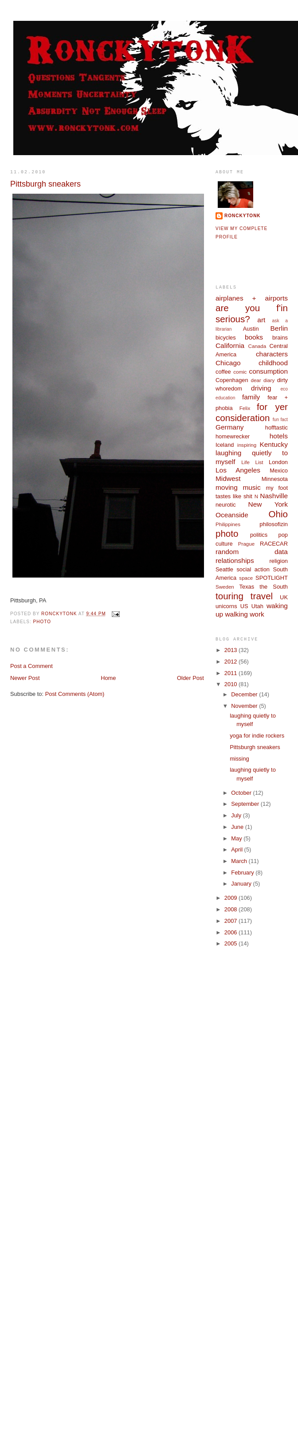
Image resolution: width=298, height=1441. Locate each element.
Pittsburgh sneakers (255, 747)
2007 (231, 921)
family (251, 397)
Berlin (279, 328)
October (242, 792)
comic (240, 372)
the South (273, 586)
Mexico (279, 470)
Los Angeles (238, 470)
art (261, 320)
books (254, 337)
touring (229, 596)
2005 (231, 943)
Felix (244, 408)
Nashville (274, 496)
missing (239, 758)
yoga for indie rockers (257, 735)
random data (252, 551)
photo (42, 621)
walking (236, 614)
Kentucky (273, 444)
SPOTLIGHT (271, 577)
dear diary (262, 380)
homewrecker (233, 436)
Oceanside (232, 515)
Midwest (228, 478)
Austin (251, 328)
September (245, 804)
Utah (257, 606)
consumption (268, 371)
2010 (231, 684)
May (237, 838)
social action (253, 569)
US (244, 606)
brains (280, 337)
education (225, 397)
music (251, 487)
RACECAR (274, 543)
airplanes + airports (252, 298)
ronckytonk (242, 215)
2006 (231, 932)
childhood (273, 363)
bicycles (226, 337)
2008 (231, 909)
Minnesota (275, 479)
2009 (231, 897)
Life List (252, 462)
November (245, 706)
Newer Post (24, 678)
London (278, 462)
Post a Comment (31, 666)
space (246, 578)
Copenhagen (232, 380)
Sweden (225, 587)
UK (284, 597)
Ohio (278, 514)
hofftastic (276, 427)
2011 (231, 673)
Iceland (225, 444)
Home (108, 678)
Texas (247, 586)
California (230, 345)
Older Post (190, 678)
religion (279, 561)
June (238, 827)
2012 (231, 661)
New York (268, 504)
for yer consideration (252, 412)
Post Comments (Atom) (75, 694)
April (237, 849)
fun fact (280, 419)
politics (258, 534)
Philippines (228, 524)
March (239, 861)
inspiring (246, 445)
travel (262, 596)
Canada (257, 346)
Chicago (228, 363)
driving (261, 388)
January (242, 883)
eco (284, 389)
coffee (223, 371)
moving (227, 487)
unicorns (226, 606)
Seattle (224, 569)
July (237, 815)
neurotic (226, 504)
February (243, 872)
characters (272, 354)
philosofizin (273, 524)
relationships (235, 560)
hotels (279, 436)
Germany (229, 427)
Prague (246, 544)
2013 (231, 650)
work (257, 614)
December (245, 694)
